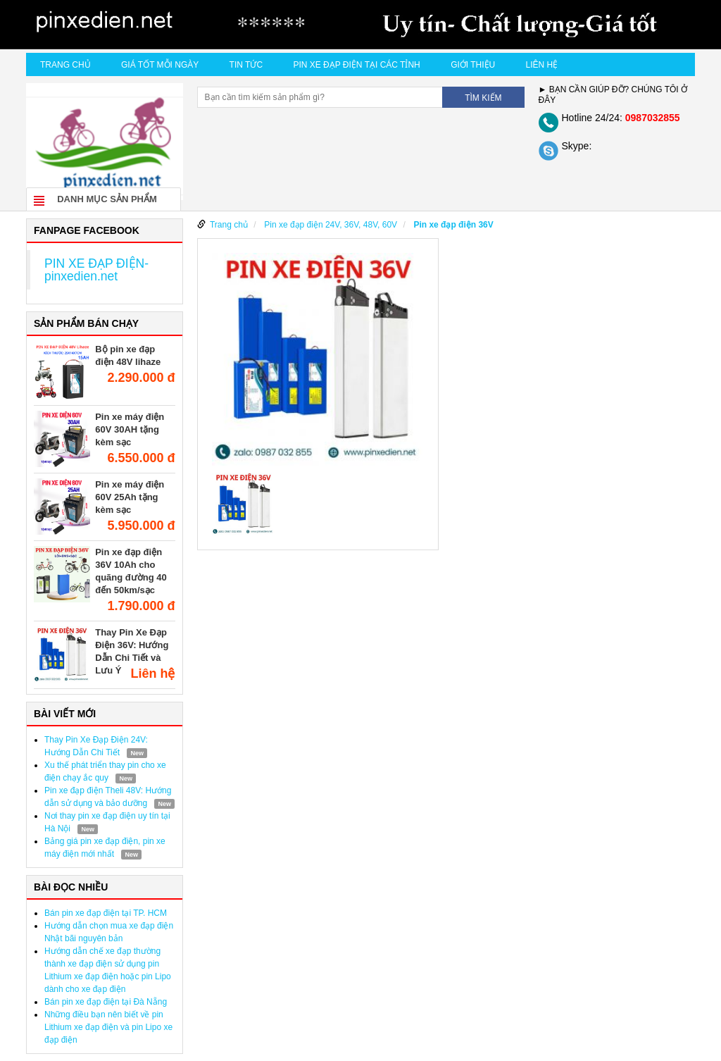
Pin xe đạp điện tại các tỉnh (356, 65)
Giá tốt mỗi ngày (160, 65)
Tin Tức (246, 65)
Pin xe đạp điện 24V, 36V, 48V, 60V (330, 225)
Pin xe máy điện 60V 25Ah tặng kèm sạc (129, 497)
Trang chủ (65, 65)
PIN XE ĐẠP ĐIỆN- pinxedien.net (96, 269)
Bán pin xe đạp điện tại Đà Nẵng (105, 1002)
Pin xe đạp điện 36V (453, 225)
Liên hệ (542, 65)
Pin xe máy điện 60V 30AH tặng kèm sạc (129, 429)
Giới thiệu (473, 65)
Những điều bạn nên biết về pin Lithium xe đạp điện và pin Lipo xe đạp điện (108, 1027)
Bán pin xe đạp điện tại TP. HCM (105, 913)
